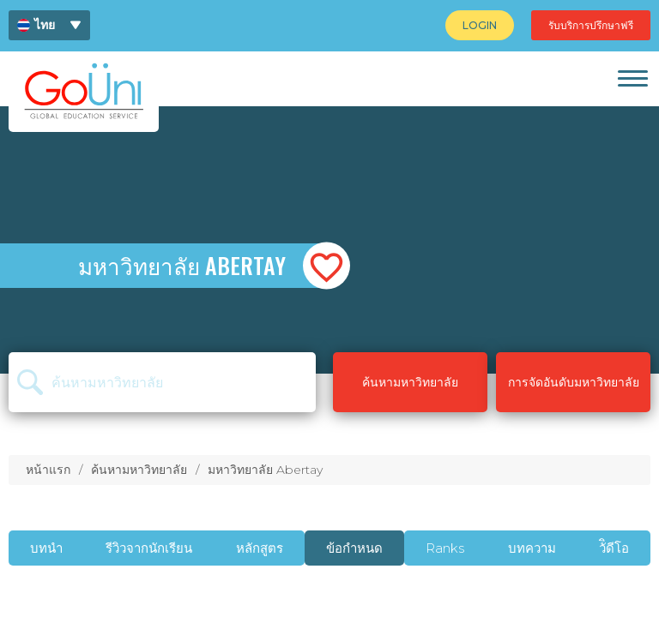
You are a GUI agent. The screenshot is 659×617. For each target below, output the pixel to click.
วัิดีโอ (614, 548)
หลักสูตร (259, 548)
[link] (632, 78)
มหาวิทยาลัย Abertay (265, 469)
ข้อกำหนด (354, 548)
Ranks (445, 548)
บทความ (532, 548)
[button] (326, 266)
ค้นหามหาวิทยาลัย (139, 469)
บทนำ (46, 548)
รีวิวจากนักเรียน (149, 548)
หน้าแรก (48, 469)
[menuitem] (49, 25)
